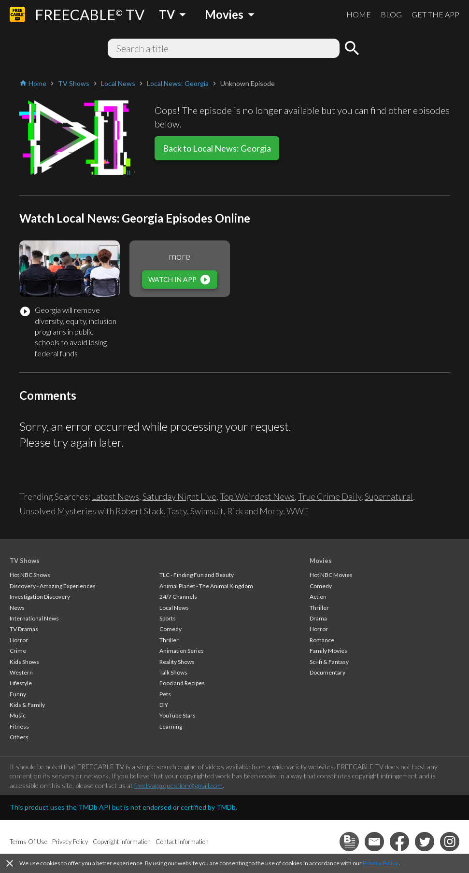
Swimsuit (207, 511)
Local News (174, 607)
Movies (321, 560)
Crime (18, 650)
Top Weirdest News (257, 496)
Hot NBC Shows (30, 574)
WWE (297, 511)
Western (21, 672)
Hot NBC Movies (331, 574)
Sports (167, 618)
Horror (19, 640)
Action (318, 596)
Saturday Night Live (179, 496)
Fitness (19, 726)
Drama (318, 618)
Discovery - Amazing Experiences (53, 586)
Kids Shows (24, 661)
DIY (163, 704)
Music (18, 715)
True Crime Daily (329, 496)
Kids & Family (27, 704)
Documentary (327, 672)
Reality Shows (177, 661)
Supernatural (389, 496)
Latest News (115, 496)
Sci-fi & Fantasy (329, 661)
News (17, 607)
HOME (358, 14)
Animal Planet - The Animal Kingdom (206, 586)
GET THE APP (435, 14)
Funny (18, 694)
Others (19, 737)
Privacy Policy (380, 863)
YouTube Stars (177, 715)
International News (34, 618)
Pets (165, 694)
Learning (170, 726)
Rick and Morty (255, 511)
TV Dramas (24, 629)
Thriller (169, 640)
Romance (322, 640)
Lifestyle (21, 683)
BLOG (391, 14)
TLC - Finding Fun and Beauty (196, 574)
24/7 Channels (178, 596)
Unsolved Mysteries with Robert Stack (91, 511)
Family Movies (328, 650)
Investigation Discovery (40, 596)
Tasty (177, 511)
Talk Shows (173, 672)
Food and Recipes (182, 683)
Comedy (170, 629)
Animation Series (181, 650)
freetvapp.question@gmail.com (178, 785)
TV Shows (25, 560)
